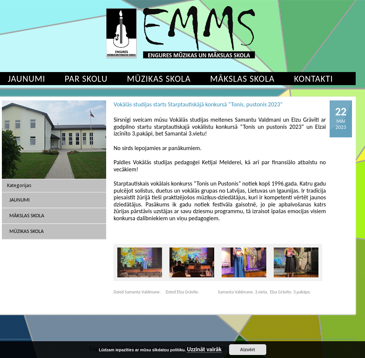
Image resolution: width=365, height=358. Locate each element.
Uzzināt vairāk (204, 349)
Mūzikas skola (159, 78)
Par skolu (86, 78)
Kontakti (313, 78)
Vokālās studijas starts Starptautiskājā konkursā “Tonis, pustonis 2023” (198, 104)
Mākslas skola (242, 78)
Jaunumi (19, 200)
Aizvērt (247, 349)
